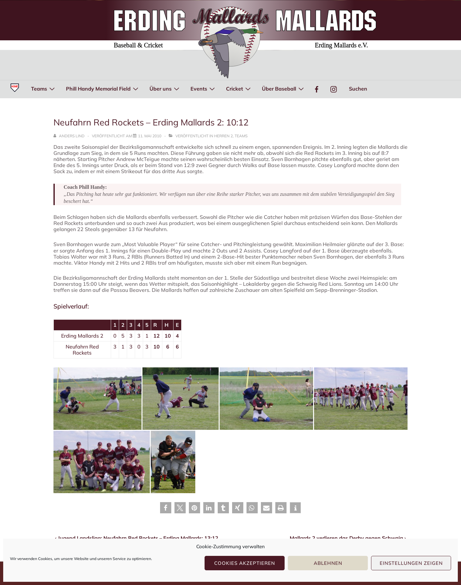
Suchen (358, 88)
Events (203, 88)
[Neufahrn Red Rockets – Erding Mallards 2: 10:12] (149, 135)
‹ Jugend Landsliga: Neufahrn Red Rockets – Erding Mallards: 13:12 (136, 538)
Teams (43, 88)
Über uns (165, 88)
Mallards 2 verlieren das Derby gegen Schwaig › (348, 538)
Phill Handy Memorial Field (103, 88)
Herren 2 (223, 135)
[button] (165, 507)
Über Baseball (283, 88)
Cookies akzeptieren (244, 563)
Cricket (239, 88)
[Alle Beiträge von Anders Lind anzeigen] (69, 135)
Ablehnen (328, 563)
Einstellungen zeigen (411, 563)
